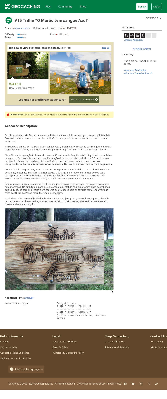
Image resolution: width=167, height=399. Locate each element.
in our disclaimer (100, 114)
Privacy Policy (114, 383)
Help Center (157, 341)
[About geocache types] (9, 20)
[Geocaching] (22, 6)
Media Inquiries (159, 347)
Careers (4, 341)
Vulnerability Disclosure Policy (68, 352)
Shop (83, 6)
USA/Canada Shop (114, 341)
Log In (156, 6)
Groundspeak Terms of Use (91, 383)
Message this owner (46, 28)
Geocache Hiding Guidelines (14, 352)
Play (48, 6)
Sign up (142, 6)
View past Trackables (135, 70)
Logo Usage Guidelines (65, 341)
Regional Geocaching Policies (15, 358)
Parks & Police (60, 347)
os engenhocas (22, 28)
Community (65, 6)
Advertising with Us (142, 48)
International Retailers (117, 347)
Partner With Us (8, 347)
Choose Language (26, 369)
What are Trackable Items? (138, 73)
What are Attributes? (133, 40)
